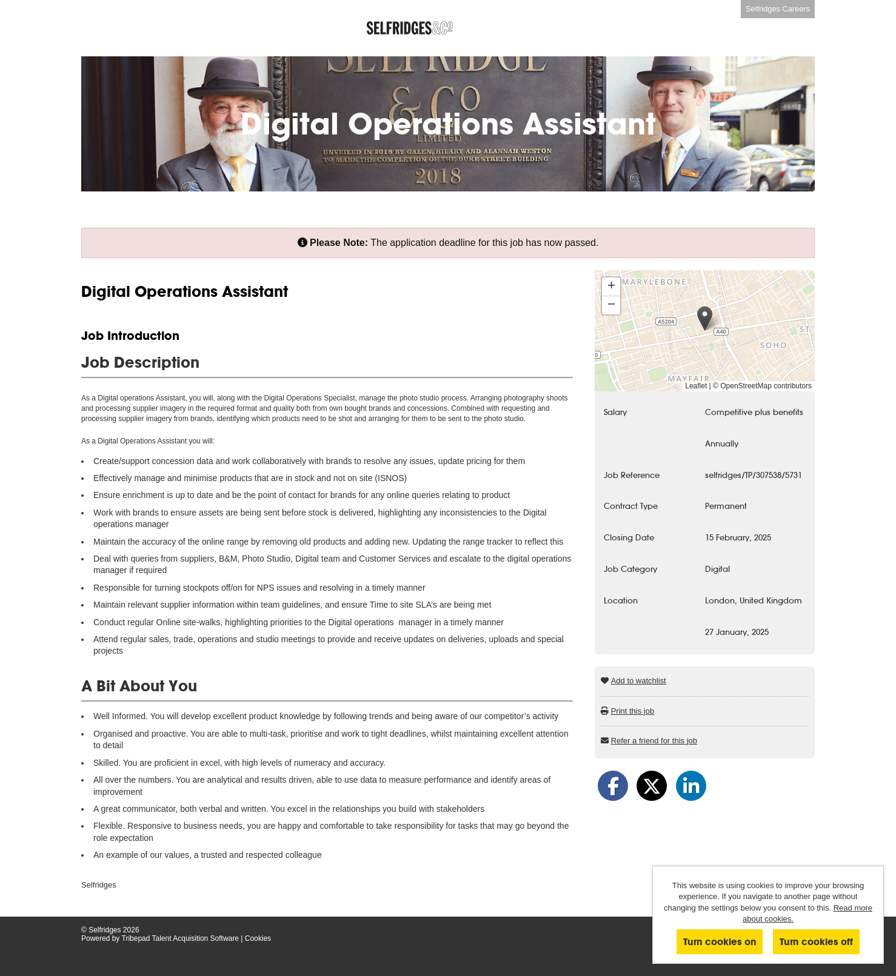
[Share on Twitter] (652, 786)
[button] (704, 318)
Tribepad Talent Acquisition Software (180, 938)
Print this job (633, 710)
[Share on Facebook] (613, 786)
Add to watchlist (638, 680)
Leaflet (696, 386)
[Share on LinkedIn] (691, 786)
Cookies (258, 938)
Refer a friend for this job (654, 740)
